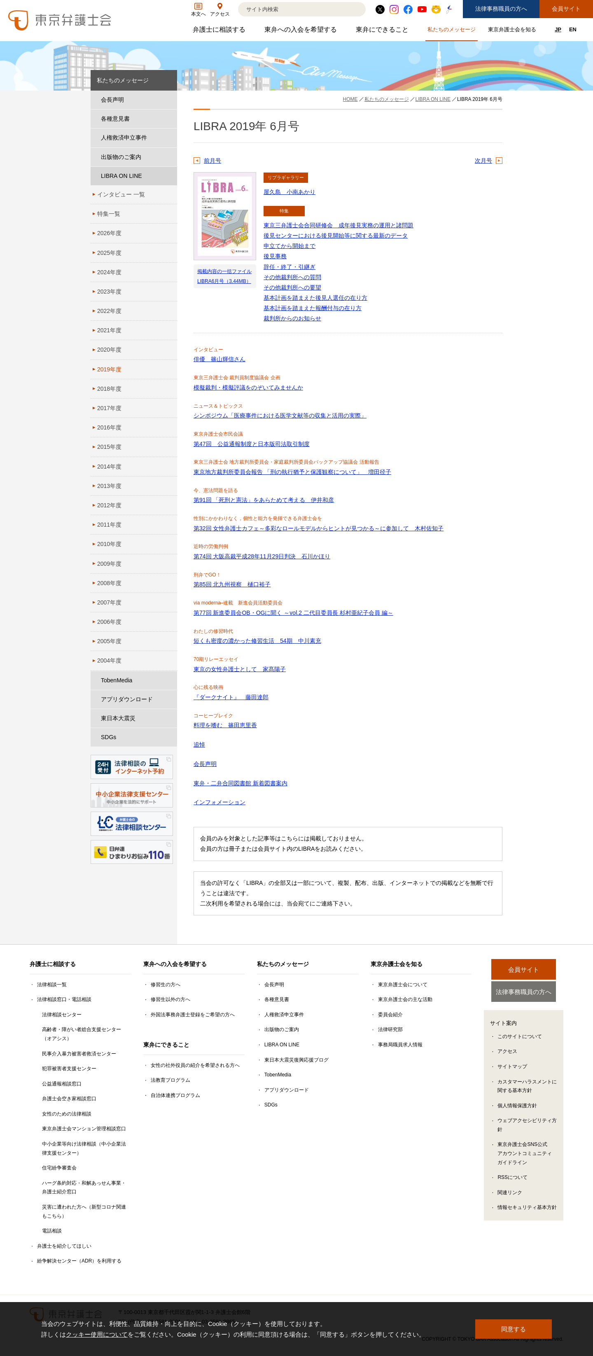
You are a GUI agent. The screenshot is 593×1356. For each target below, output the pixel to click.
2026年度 (109, 233)
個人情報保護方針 (517, 1107)
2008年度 (109, 583)
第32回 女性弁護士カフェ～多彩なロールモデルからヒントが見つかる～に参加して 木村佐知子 (319, 528)
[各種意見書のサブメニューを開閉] (169, 119)
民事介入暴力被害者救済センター (79, 1054)
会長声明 (205, 764)
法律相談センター (62, 1015)
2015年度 (109, 446)
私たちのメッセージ (452, 31)
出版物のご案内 (121, 157)
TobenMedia (116, 680)
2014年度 (109, 466)
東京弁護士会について (402, 984)
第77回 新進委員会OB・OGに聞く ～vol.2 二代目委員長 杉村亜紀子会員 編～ (293, 612)
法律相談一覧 (52, 984)
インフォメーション (219, 802)
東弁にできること (383, 31)
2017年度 (109, 408)
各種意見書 (115, 118)
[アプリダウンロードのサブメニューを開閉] (169, 699)
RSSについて (512, 1179)
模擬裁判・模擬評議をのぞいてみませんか (248, 387)
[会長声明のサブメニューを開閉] (169, 100)
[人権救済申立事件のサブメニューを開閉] (169, 137)
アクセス (507, 1053)
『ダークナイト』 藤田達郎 (231, 697)
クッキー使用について (97, 1334)
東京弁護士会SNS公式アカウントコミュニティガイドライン (524, 1155)
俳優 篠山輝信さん (219, 359)
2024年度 (109, 272)
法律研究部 (390, 1029)
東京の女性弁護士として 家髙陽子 (240, 669)
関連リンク (509, 1194)
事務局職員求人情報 (400, 1045)
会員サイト (566, 8)
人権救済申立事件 (124, 137)
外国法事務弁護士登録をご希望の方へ (193, 1015)
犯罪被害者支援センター (69, 1068)
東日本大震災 (118, 718)
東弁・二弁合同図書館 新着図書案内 (240, 783)
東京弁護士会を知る (513, 31)
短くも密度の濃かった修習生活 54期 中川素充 (257, 640)
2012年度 (109, 505)
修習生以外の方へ (170, 999)
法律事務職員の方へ (501, 8)
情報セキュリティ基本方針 (527, 1209)
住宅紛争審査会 (59, 1168)
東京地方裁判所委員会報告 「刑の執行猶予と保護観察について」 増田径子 (292, 472)
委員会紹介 (390, 1015)
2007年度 (109, 602)
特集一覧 (108, 213)
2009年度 (109, 563)
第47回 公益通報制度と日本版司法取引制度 (252, 444)
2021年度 (109, 330)
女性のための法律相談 (66, 1114)
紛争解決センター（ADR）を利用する (79, 1261)
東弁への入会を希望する (301, 31)
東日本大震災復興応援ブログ (296, 1060)
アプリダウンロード (127, 699)
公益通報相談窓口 (62, 1084)
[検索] (291, 9)
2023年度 (109, 291)
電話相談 (52, 1231)
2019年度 (109, 369)
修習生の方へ (165, 984)
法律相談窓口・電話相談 (64, 999)
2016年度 (109, 427)
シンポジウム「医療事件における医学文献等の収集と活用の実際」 (280, 415)
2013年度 (109, 486)
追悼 (199, 744)
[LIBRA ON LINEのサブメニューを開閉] (169, 176)
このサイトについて (519, 1038)
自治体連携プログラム (175, 1095)
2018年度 (109, 388)
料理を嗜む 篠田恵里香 (225, 725)
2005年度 (109, 641)
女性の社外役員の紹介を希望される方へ (195, 1065)
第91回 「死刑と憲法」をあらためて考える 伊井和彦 (264, 500)
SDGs (108, 737)
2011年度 (109, 524)
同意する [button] (513, 1329)
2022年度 (109, 311)
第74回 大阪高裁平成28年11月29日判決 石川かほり (262, 556)
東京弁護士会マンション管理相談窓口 (84, 1129)
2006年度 (109, 621)
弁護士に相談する (220, 31)
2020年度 (109, 349)
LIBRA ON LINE (121, 176)
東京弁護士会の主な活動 (405, 999)
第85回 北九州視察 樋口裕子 (232, 584)
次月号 (483, 160)
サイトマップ (512, 1068)
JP (558, 29)
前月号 (212, 160)
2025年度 (109, 253)
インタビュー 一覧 (121, 194)
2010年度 (109, 544)
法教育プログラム (170, 1080)
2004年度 (109, 660)
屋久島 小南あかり (289, 192)
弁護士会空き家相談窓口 (69, 1099)
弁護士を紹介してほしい (64, 1246)
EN (573, 29)
